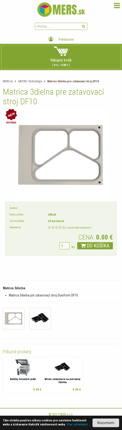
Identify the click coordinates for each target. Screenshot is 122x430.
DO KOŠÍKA (95, 246)
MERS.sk (8, 81)
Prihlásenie (61, 39)
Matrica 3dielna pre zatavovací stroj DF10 (73, 81)
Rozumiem (105, 422)
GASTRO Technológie (30, 81)
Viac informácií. (78, 424)
